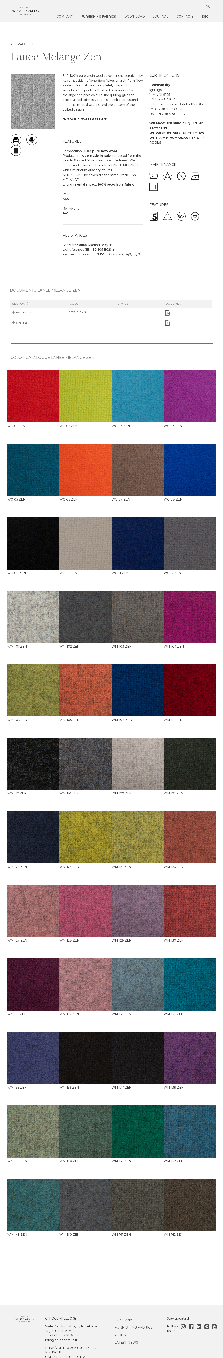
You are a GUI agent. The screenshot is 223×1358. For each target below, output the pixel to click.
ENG (205, 16)
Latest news (126, 1342)
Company (65, 16)
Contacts (185, 16)
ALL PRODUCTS (23, 44)
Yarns (120, 1335)
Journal (160, 16)
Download (134, 16)
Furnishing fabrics (98, 16)
